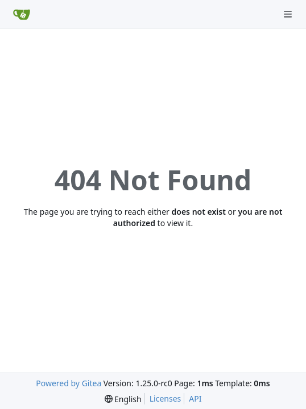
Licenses (165, 398)
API (195, 398)
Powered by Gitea (68, 383)
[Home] (22, 14)
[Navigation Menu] (289, 14)
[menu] (123, 399)
